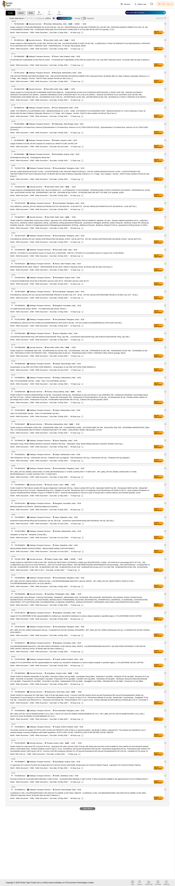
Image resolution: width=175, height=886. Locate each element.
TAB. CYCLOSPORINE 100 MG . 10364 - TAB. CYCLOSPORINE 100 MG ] (38, 381)
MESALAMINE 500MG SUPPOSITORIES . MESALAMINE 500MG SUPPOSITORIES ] (42, 548)
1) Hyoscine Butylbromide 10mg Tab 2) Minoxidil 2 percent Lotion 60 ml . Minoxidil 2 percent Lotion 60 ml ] (49, 281)
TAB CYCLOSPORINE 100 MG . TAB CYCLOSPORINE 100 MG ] (34, 413)
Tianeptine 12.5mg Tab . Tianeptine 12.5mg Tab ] (28, 534)
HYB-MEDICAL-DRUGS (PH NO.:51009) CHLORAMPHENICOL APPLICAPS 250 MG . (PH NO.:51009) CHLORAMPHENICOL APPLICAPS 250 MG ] (66, 323)
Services (125, 4)
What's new (140, 4)
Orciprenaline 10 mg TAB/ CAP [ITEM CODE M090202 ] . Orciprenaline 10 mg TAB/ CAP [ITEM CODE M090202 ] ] (53, 367)
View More (87, 809)
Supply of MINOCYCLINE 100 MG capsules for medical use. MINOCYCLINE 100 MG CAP (43, 143)
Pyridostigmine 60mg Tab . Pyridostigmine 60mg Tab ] (30, 157)
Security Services (35, 24)
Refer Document (22, 32)
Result (21, 13)
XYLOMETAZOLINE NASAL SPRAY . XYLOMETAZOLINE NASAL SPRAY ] (38, 309)
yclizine (48, 18)
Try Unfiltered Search (64, 18)
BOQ (31, 13)
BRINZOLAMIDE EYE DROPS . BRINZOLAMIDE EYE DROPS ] (34, 506)
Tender (10, 13)
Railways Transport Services (39, 56)
